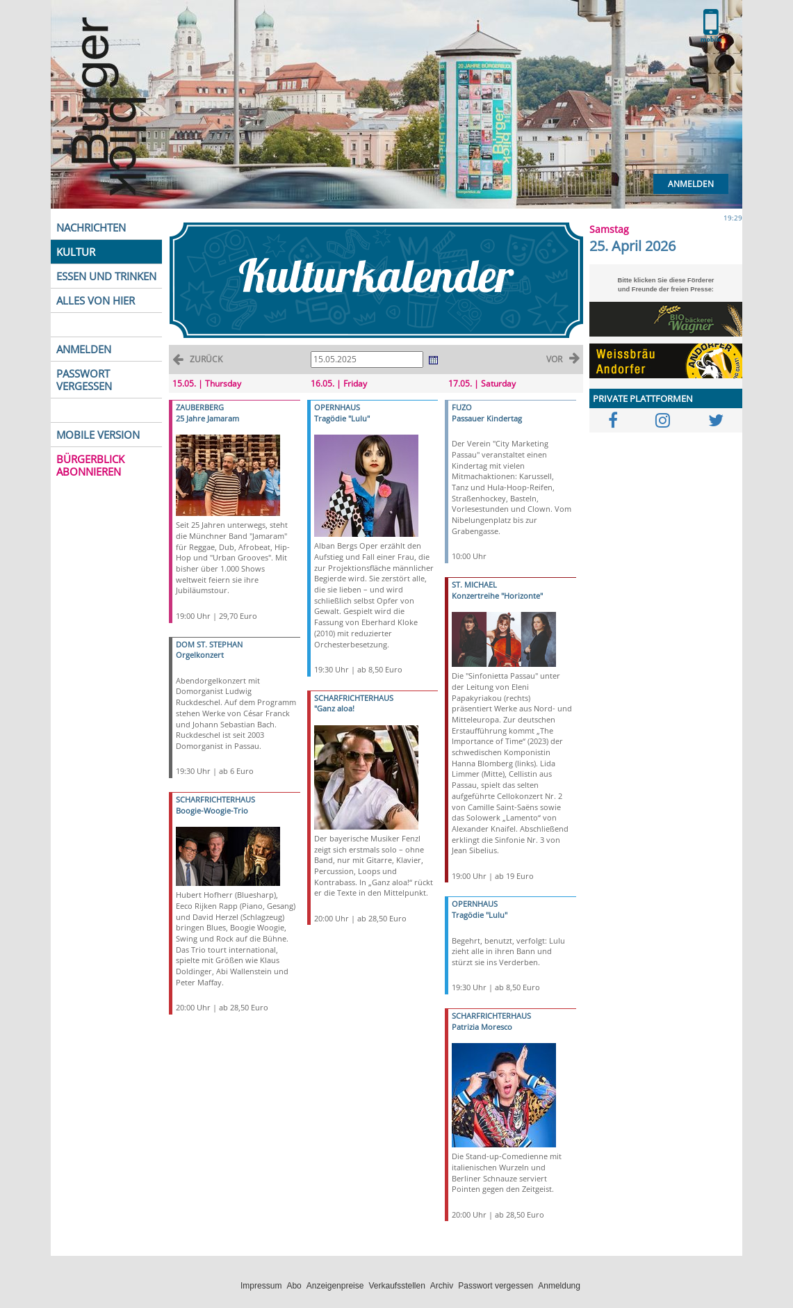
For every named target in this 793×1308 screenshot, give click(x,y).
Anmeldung (559, 1286)
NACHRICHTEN (91, 227)
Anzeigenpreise (335, 1286)
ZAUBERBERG (200, 407)
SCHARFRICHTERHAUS (215, 799)
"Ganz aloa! (334, 708)
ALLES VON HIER (95, 300)
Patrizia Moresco (482, 1027)
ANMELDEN (83, 349)
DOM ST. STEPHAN (209, 644)
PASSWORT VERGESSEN (84, 379)
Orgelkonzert (200, 654)
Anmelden (691, 184)
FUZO (462, 407)
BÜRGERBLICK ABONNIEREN (90, 465)
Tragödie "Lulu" (342, 418)
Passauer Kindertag (487, 418)
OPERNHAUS (337, 407)
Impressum (260, 1286)
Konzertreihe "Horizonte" (497, 595)
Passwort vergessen (495, 1286)
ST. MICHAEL (474, 584)
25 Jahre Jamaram (207, 418)
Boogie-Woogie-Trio (212, 810)
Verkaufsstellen (396, 1286)
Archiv (441, 1286)
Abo (293, 1286)
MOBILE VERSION (98, 435)
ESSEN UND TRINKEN (106, 276)
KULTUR (75, 252)
